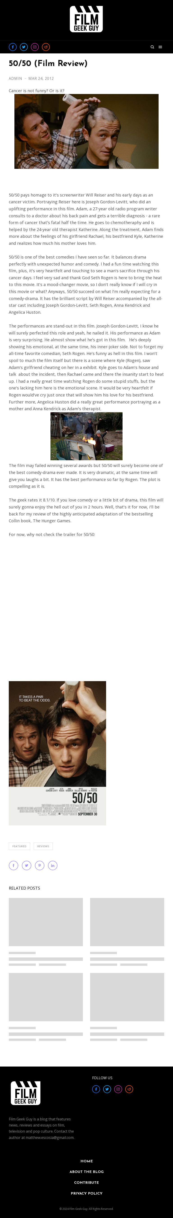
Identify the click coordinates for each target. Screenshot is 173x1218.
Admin (16, 78)
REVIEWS (43, 846)
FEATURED (19, 846)
